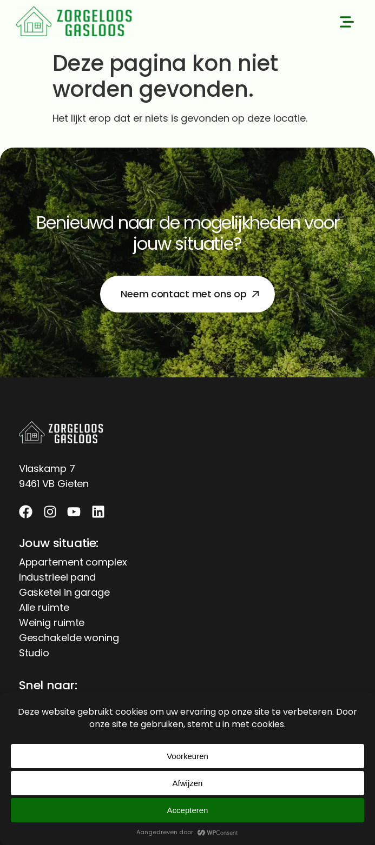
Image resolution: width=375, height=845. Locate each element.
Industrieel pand (57, 577)
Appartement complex (73, 562)
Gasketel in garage (64, 592)
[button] (347, 23)
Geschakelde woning (69, 637)
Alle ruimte (44, 607)
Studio (34, 653)
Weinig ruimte (52, 622)
